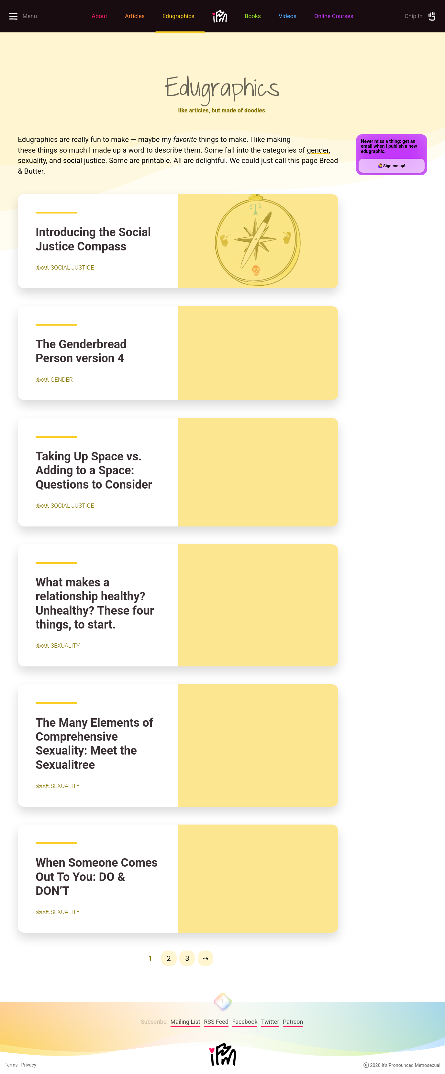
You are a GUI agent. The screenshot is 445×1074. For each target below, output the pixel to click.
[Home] (222, 1055)
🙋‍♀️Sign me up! (391, 165)
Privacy (28, 1065)
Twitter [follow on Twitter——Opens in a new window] (270, 1021)
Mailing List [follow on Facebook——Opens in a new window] (185, 1021)
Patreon (293, 1021)
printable (155, 160)
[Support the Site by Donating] (403, 16)
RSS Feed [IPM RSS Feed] (216, 1021)
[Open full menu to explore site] (41, 16)
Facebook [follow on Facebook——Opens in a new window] (245, 1021)
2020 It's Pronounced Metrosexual (401, 1065)
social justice (84, 160)
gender (318, 150)
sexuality (32, 160)
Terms (11, 1065)
